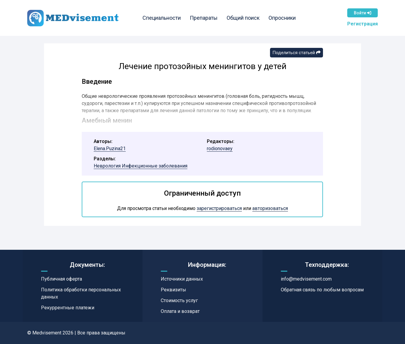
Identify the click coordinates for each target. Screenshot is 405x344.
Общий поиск (243, 18)
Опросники (282, 18)
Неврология (108, 166)
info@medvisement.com (306, 279)
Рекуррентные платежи (67, 307)
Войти (362, 12)
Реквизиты (173, 290)
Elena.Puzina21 (110, 148)
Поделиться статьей (296, 52)
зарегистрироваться (219, 208)
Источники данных (182, 279)
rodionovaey (220, 148)
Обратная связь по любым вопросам (322, 290)
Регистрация (362, 24)
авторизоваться (270, 208)
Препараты (204, 18)
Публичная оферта (61, 279)
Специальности (161, 18)
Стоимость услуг (179, 300)
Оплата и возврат (180, 311)
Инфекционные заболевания (154, 166)
